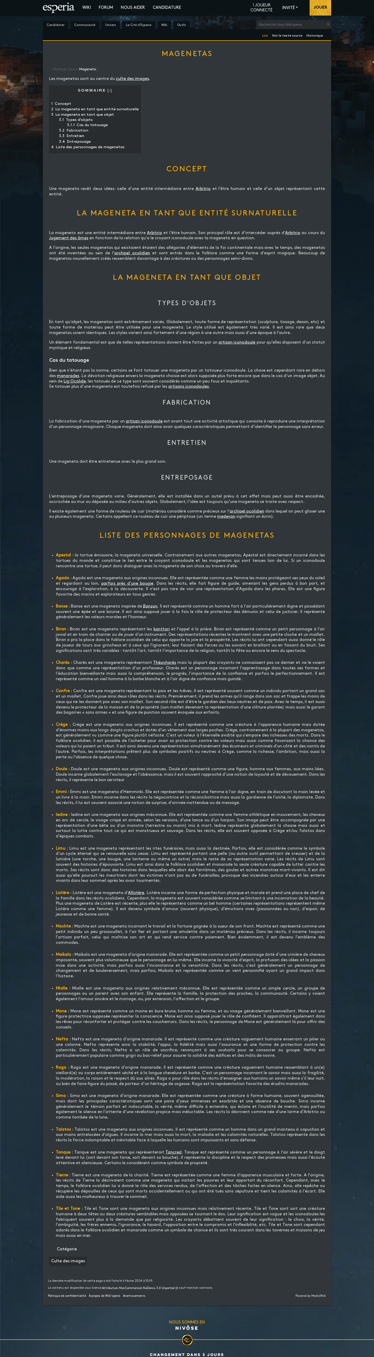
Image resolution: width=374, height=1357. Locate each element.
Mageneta (87, 69)
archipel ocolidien (132, 253)
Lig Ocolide (75, 381)
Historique (314, 34)
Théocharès (164, 663)
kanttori (161, 629)
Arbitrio (203, 189)
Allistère (136, 893)
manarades (68, 376)
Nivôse (187, 1328)
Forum (106, 8)
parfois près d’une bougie (127, 583)
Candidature (167, 8)
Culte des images (68, 1261)
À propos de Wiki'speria (104, 1296)
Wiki (86, 8)
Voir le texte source (287, 34)
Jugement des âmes (68, 238)
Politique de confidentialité (67, 1296)
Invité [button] (288, 8)
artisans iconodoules (188, 386)
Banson (150, 606)
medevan (226, 517)
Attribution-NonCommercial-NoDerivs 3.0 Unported (138, 1288)
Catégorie (67, 1249)
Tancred (173, 1152)
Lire (265, 34)
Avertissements (134, 1296)
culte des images (132, 79)
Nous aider (133, 8)
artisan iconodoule (236, 342)
